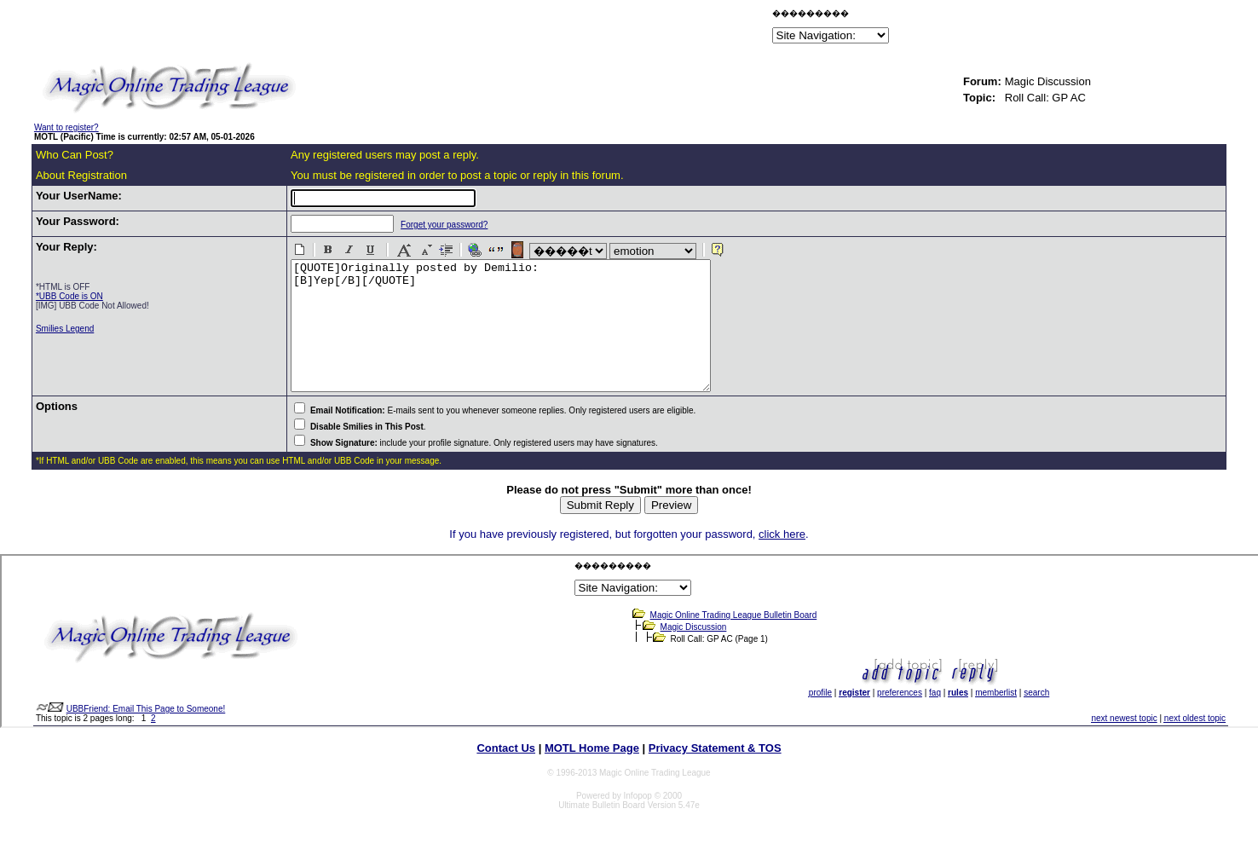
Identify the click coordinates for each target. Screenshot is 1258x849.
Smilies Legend (65, 328)
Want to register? (66, 127)
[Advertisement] (569, 29)
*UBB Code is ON (69, 296)
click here (782, 559)
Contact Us (505, 773)
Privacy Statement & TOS (715, 773)
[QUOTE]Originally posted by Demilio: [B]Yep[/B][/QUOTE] (511, 338)
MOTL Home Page (592, 773)
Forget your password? (429, 224)
